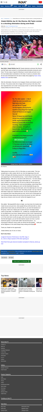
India (19, 6)
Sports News (3, 386)
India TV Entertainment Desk (12, 26)
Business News (4, 391)
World (29, 6)
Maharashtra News (25, 406)
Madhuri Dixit (4, 77)
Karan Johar (37, 75)
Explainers (3, 389)
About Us (3, 346)
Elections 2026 (8, 6)
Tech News (3, 388)
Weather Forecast (4, 367)
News (2, 18)
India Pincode (4, 369)
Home (2, 6)
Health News (3, 393)
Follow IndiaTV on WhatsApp (21, 261)
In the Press (3, 351)
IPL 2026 (24, 6)
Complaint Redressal (5, 350)
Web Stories (3, 361)
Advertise (3, 348)
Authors (2, 359)
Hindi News (3, 355)
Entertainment (6, 18)
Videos (15, 6)
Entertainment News (5, 384)
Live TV (2, 357)
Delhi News (3, 408)
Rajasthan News (25, 408)
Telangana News (25, 410)
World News (3, 378)
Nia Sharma (4, 257)
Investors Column (4, 353)
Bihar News (3, 406)
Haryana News (4, 410)
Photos (2, 380)
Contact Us (3, 344)
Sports (34, 6)
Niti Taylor (11, 257)
